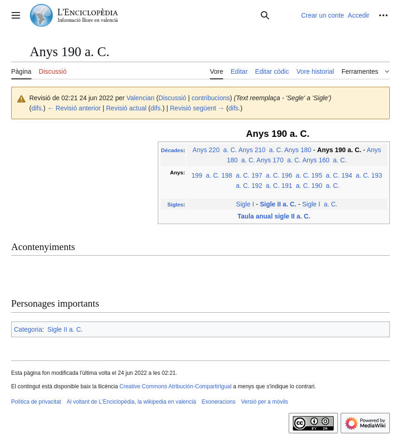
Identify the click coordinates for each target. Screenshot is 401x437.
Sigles (175, 204)
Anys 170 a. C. (279, 160)
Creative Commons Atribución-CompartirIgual (175, 386)
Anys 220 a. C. (215, 150)
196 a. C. (295, 175)
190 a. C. (325, 185)
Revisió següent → (197, 108)
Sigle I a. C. (319, 204)
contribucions (211, 98)
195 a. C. (325, 175)
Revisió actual (126, 108)
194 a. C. (355, 175)
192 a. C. (266, 185)
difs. (38, 108)
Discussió (172, 98)
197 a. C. (266, 175)
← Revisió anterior (74, 108)
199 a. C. (205, 175)
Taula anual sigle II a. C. (274, 216)
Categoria (28, 329)
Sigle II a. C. (278, 204)
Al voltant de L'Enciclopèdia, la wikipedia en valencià (131, 401)
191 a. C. (295, 185)
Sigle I (245, 204)
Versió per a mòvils (264, 401)
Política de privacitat (36, 401)
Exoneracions (219, 401)
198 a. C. (235, 175)
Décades (172, 150)
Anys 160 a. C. (324, 160)
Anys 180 (297, 150)
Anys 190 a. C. (339, 150)
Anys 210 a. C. (261, 150)
